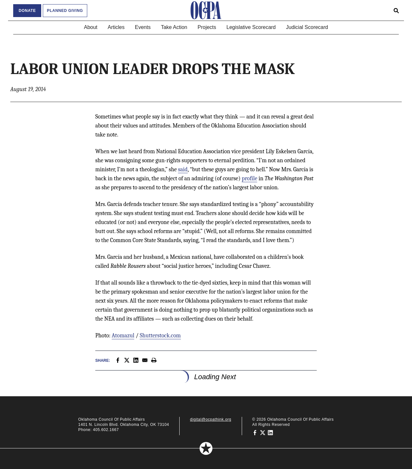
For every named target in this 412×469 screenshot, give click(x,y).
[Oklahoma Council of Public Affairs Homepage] (206, 10)
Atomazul (123, 335)
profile (249, 178)
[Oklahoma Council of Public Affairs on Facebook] (255, 432)
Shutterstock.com (160, 335)
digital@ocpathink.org (210, 419)
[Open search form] (396, 10)
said (183, 169)
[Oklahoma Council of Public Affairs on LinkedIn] (270, 432)
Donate (27, 10)
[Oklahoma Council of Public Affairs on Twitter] (262, 432)
